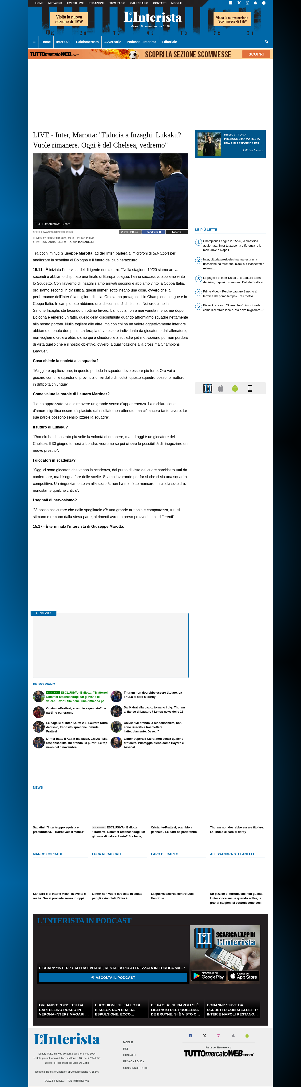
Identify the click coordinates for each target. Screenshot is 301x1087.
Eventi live (75, 3)
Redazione (97, 3)
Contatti (129, 1055)
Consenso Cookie (136, 1068)
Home (39, 3)
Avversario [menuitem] (112, 42)
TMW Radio (117, 3)
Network (55, 3)
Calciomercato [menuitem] (87, 42)
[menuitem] (34, 42)
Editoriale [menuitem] (169, 42)
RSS (125, 1048)
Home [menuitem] (46, 42)
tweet (177, 232)
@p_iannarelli (81, 241)
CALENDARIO (139, 3)
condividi (154, 232)
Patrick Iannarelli (49, 241)
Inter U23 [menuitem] (63, 42)
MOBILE (176, 3)
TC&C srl (52, 1053)
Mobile (128, 1042)
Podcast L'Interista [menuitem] (141, 42)
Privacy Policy (133, 1061)
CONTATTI (159, 3)
